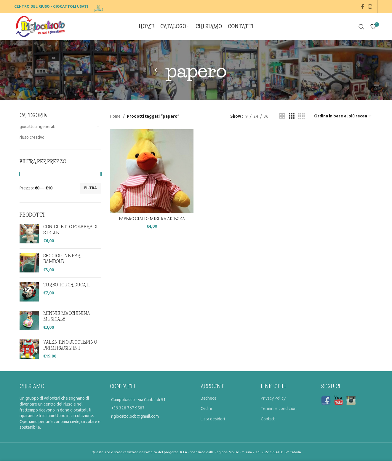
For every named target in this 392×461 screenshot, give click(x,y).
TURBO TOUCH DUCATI (66, 285)
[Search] (361, 27)
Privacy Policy (273, 398)
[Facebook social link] (362, 6)
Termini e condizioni (279, 408)
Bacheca (208, 398)
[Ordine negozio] (343, 116)
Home (115, 116)
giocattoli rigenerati (37, 126)
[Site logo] (99, 6)
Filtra (90, 188)
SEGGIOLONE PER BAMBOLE (61, 258)
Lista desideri (213, 419)
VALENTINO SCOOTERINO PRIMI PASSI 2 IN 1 (70, 345)
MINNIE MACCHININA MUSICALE (66, 316)
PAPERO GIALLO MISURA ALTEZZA (150, 216)
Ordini (206, 408)
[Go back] (158, 70)
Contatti (268, 419)
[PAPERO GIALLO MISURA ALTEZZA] (151, 170)
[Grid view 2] (282, 116)
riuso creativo (32, 137)
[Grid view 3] (292, 116)
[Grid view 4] (301, 116)
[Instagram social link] (370, 6)
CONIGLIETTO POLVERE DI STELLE (70, 229)
